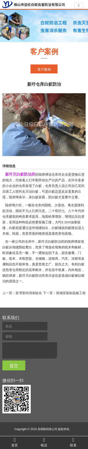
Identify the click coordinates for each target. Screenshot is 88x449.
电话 (44, 442)
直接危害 (54, 233)
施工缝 (47, 222)
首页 (14, 442)
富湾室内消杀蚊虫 (28, 293)
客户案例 (44, 69)
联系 (73, 442)
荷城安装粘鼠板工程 (71, 293)
